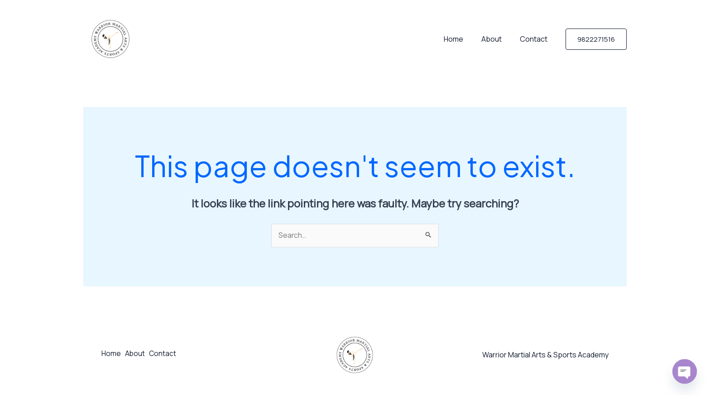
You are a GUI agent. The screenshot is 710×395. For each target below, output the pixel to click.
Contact (535, 39)
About (497, 39)
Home (462, 39)
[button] (596, 39)
